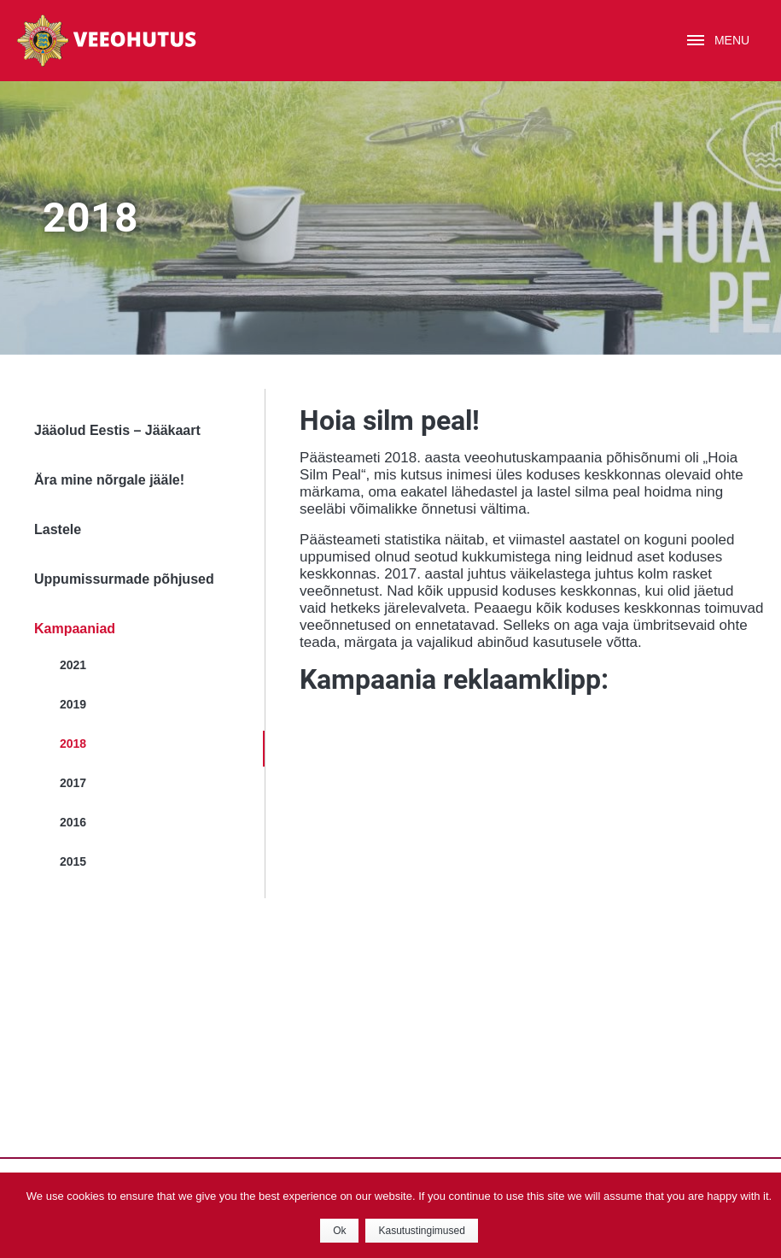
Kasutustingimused (421, 1231)
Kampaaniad (74, 628)
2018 (73, 743)
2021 (73, 665)
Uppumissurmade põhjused (124, 579)
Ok (339, 1231)
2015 (73, 861)
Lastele (57, 529)
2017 (73, 783)
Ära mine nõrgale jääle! (109, 480)
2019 (73, 704)
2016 (73, 822)
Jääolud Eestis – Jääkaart (117, 430)
